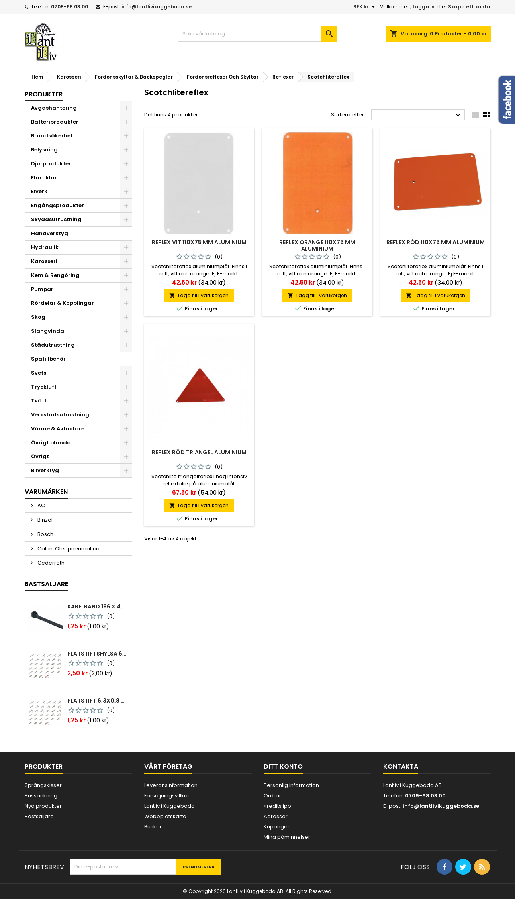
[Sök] (257, 34)
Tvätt (39, 400)
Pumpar (42, 289)
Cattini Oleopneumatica (68, 548)
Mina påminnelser (287, 837)
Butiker (153, 826)
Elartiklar (44, 177)
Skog (38, 317)
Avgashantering (54, 108)
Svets (38, 373)
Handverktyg (49, 233)
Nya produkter (43, 806)
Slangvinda (47, 331)
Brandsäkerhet (52, 135)
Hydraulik (45, 247)
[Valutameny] (365, 7)
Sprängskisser (43, 785)
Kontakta (400, 766)
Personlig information (291, 785)
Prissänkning (41, 795)
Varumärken (46, 491)
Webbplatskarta (165, 816)
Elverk (39, 191)
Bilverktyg (45, 470)
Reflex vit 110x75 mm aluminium (199, 242)
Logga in (424, 6)
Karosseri (44, 261)
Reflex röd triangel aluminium (199, 452)
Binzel (44, 520)
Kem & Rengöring (55, 275)
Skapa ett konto (469, 6)
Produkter (44, 94)
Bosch (44, 534)
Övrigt (40, 456)
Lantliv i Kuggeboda (169, 806)
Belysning (44, 149)
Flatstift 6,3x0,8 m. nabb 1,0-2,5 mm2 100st (98, 700)
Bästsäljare (46, 584)
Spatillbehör (48, 359)
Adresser (276, 816)
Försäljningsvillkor (167, 795)
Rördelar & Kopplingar (62, 303)
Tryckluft (44, 387)
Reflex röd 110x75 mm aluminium (435, 242)
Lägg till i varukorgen (199, 295)
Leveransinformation (171, 785)
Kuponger (277, 826)
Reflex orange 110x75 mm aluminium (317, 245)
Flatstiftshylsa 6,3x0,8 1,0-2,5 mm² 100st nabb (98, 653)
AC (40, 505)
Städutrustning (53, 345)
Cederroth (50, 563)
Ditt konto (283, 766)
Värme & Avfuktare (57, 428)
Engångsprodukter (57, 205)
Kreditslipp (277, 806)
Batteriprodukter (54, 122)
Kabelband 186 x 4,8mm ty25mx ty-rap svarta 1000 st (98, 606)
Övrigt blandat (52, 442)
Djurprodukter (51, 163)
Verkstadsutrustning (60, 414)
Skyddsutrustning (56, 219)
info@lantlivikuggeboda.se (156, 6)
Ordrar (272, 795)
